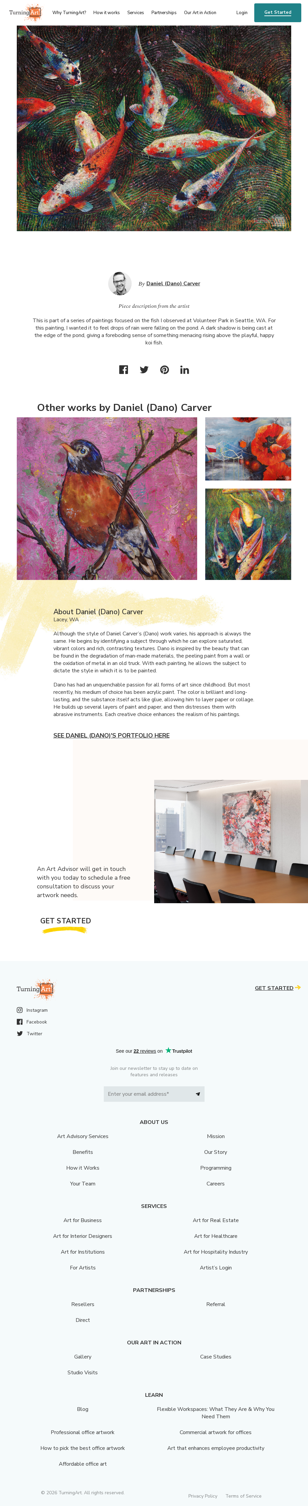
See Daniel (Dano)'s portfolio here (111, 735)
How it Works (82, 1168)
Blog (82, 1409)
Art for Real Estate (216, 1220)
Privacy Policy (202, 1496)
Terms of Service (243, 1496)
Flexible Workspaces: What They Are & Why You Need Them (215, 1413)
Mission (216, 1136)
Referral (215, 1304)
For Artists (83, 1267)
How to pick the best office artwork (82, 1448)
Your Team (82, 1183)
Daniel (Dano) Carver (173, 283)
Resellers (82, 1304)
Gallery (82, 1357)
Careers (216, 1183)
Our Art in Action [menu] (200, 13)
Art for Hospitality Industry (216, 1252)
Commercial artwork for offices (216, 1432)
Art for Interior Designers (82, 1236)
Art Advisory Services (82, 1136)
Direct (83, 1320)
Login (242, 13)
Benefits (83, 1152)
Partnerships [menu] (164, 13)
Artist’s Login (216, 1267)
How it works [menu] (106, 13)
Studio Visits (83, 1372)
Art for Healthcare (215, 1236)
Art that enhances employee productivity (215, 1448)
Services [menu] (135, 13)
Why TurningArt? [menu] (69, 13)
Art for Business (82, 1220)
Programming (215, 1168)
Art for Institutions (83, 1252)
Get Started (277, 12)
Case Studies (215, 1357)
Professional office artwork (83, 1432)
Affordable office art (83, 1464)
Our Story (215, 1152)
